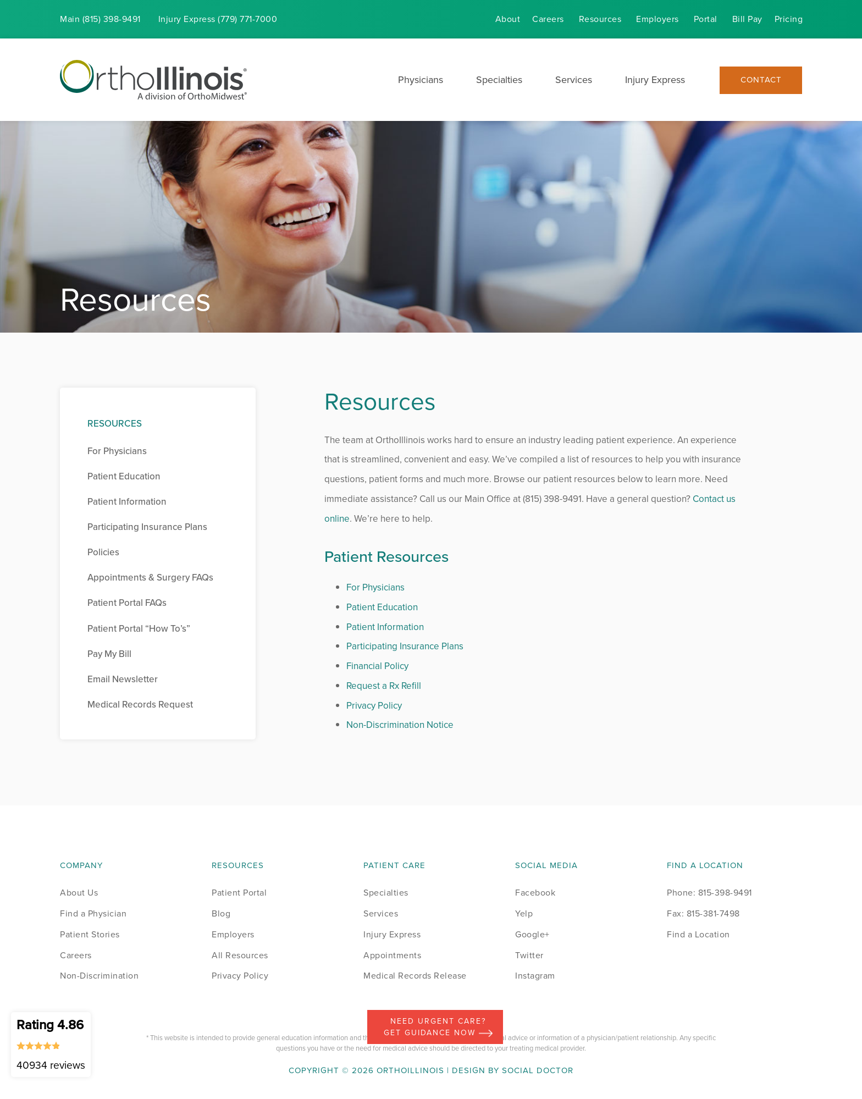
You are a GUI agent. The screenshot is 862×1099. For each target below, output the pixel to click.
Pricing (789, 19)
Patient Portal (239, 892)
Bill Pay (747, 19)
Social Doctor (537, 1070)
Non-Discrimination (99, 975)
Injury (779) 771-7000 (218, 19)
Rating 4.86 (50, 1044)
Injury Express (655, 80)
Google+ (532, 934)
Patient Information (385, 627)
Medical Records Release (415, 975)
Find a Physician (93, 913)
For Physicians (375, 587)
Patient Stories (90, 934)
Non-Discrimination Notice (400, 725)
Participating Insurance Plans (404, 646)
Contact (761, 80)
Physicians (420, 80)
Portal (705, 19)
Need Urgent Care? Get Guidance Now (438, 1027)
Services (573, 80)
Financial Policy (377, 666)
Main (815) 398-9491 (100, 19)
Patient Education (382, 607)
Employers (657, 19)
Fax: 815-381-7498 (703, 913)
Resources (600, 19)
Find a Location (698, 934)
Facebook (535, 892)
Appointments (392, 955)
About (508, 19)
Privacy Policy (374, 706)
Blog (221, 913)
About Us (79, 892)
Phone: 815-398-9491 (709, 892)
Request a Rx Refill (383, 686)
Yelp (524, 913)
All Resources (240, 955)
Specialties (499, 80)
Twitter (529, 955)
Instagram (535, 975)
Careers (548, 19)
